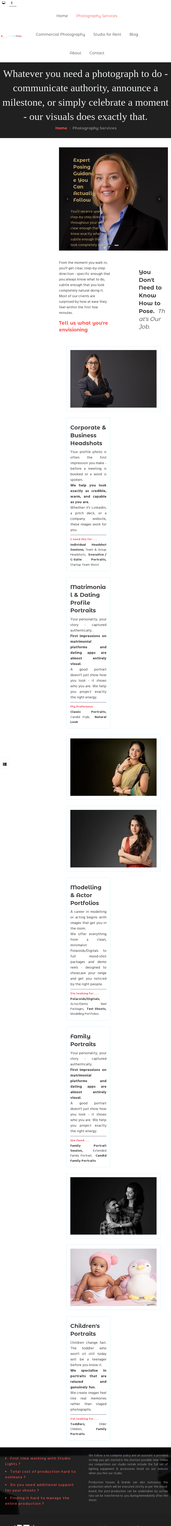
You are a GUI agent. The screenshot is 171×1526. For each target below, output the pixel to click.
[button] (67, 199)
